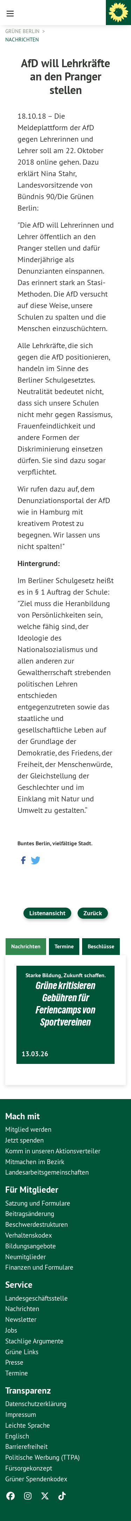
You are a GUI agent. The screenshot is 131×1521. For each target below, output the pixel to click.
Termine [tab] (64, 946)
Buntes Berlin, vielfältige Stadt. (55, 843)
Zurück (92, 913)
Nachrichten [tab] (26, 946)
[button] (22, 860)
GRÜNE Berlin (23, 31)
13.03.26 (35, 1054)
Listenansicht (47, 913)
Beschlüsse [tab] (101, 946)
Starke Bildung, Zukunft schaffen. (66, 975)
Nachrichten (22, 39)
